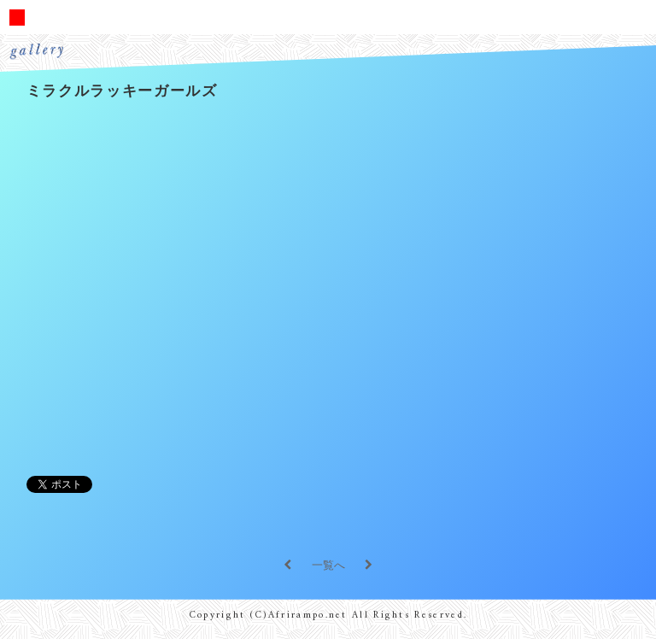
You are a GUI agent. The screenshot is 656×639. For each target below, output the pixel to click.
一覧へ (328, 565)
